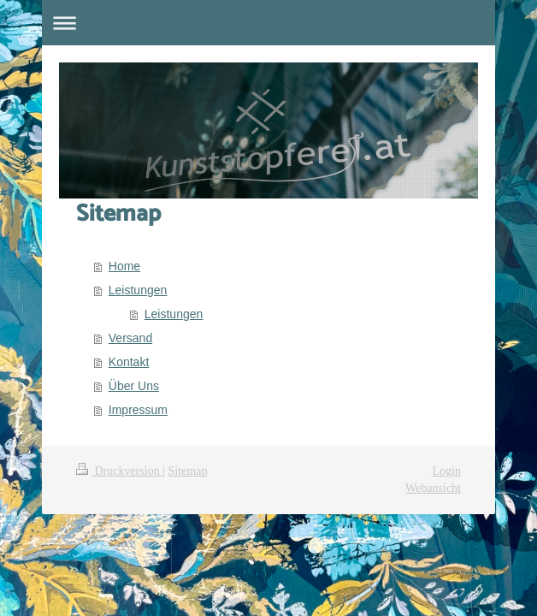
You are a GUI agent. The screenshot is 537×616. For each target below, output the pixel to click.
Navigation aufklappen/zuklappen (268, 22)
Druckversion (119, 471)
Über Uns (134, 386)
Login (447, 471)
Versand (130, 338)
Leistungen (138, 290)
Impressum (138, 410)
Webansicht (433, 488)
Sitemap (188, 471)
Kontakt (129, 362)
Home (124, 266)
